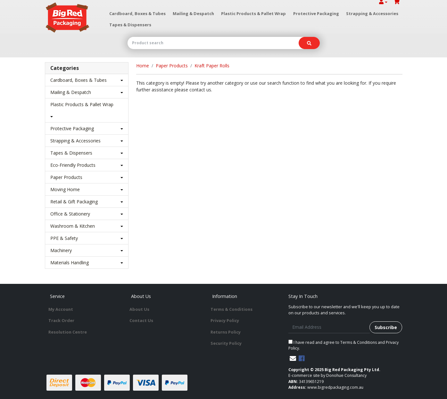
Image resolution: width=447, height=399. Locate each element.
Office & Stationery (70, 214)
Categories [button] (64, 68)
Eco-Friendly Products (72, 165)
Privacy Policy (225, 320)
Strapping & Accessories (372, 13)
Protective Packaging (316, 13)
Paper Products (66, 177)
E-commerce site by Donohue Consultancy (327, 375)
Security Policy (226, 343)
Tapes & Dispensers (130, 25)
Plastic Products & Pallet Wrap (253, 13)
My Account (60, 309)
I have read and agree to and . (343, 345)
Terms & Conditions (231, 309)
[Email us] (293, 358)
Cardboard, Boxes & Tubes (137, 13)
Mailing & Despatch (193, 13)
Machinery (61, 250)
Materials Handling (69, 262)
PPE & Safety (64, 238)
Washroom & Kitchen (72, 226)
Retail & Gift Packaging (74, 202)
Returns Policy (226, 332)
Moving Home (65, 189)
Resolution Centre (67, 332)
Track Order (61, 320)
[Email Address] (329, 327)
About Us (139, 309)
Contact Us (141, 320)
